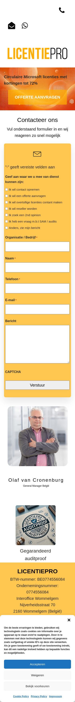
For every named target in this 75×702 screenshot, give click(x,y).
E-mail (10, 300)
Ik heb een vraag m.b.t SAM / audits (33, 221)
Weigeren (37, 675)
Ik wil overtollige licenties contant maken (35, 202)
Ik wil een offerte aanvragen (27, 196)
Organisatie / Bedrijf (21, 238)
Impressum (55, 696)
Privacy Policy (39, 696)
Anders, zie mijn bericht (24, 227)
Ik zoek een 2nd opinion (25, 215)
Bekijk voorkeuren (37, 686)
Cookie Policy (21, 696)
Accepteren (37, 664)
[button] (69, 620)
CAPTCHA (13, 372)
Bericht (10, 321)
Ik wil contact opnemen (24, 189)
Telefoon (12, 279)
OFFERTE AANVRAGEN (37, 97)
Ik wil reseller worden (23, 208)
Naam (10, 259)
